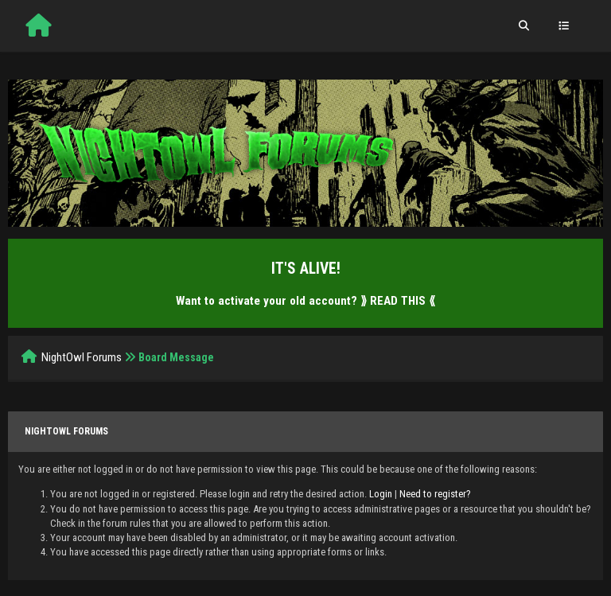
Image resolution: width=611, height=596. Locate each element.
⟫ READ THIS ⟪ (397, 301)
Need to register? (435, 494)
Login (380, 494)
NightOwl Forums (81, 357)
